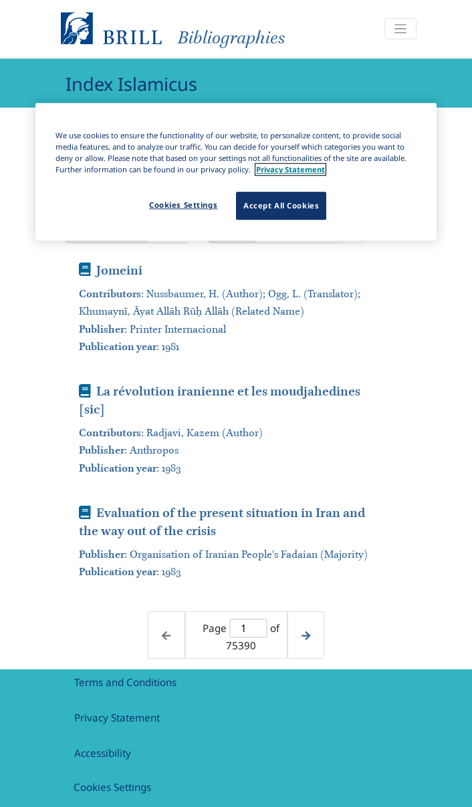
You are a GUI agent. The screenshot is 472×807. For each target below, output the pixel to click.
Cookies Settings (112, 787)
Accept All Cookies (281, 206)
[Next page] (306, 635)
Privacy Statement (117, 717)
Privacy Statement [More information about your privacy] (290, 170)
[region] (236, 171)
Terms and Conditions (125, 682)
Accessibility (102, 753)
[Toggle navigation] (400, 29)
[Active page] (248, 628)
